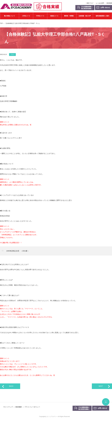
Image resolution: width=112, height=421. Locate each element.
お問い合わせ (102, 408)
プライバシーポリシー (32, 407)
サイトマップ (8, 407)
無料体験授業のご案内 (102, 16)
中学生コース (40, 16)
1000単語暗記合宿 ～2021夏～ (17, 251)
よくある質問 (100, 3)
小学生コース (26, 16)
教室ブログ (90, 3)
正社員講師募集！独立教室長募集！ (87, 7)
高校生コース (54, 16)
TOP (1, 23)
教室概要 (109, 3)
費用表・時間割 (69, 16)
